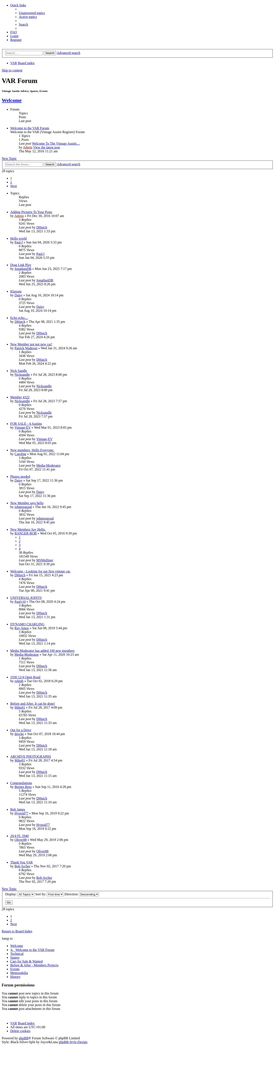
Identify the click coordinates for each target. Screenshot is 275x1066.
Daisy (18, 295)
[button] (13, 186)
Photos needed (20, 476)
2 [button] (11, 182)
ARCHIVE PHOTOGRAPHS (30, 756)
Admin (27, 147)
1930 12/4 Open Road (25, 677)
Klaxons (16, 291)
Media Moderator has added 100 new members (42, 650)
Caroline (20, 454)
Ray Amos (22, 628)
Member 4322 (19, 397)
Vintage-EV (23, 427)
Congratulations (21, 783)
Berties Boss (23, 787)
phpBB (23, 1038)
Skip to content (12, 70)
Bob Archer (22, 866)
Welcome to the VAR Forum (29, 128)
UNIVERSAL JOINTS (26, 598)
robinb (19, 681)
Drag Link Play (20, 265)
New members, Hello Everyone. (32, 450)
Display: (19, 894)
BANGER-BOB (26, 533)
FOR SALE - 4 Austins (26, 423)
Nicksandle (22, 374)
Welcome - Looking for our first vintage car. (40, 571)
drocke (19, 734)
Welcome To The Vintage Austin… (56, 143)
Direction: (81, 894)
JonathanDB (23, 269)
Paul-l (19, 242)
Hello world (18, 238)
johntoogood (23, 507)
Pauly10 (20, 601)
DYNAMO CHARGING (27, 624)
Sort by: (49, 894)
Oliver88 (21, 840)
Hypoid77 (21, 813)
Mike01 (20, 707)
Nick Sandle (18, 371)
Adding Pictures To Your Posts (31, 212)
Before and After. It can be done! (32, 703)
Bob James (17, 809)
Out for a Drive (20, 730)
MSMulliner (44, 560)
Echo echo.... (19, 318)
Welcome (12, 100)
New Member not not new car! (31, 344)
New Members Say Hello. (28, 529)
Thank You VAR (21, 862)
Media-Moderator (48, 465)
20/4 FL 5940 (19, 836)
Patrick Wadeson (26, 348)
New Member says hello (27, 503)
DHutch (41, 227)
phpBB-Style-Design (73, 1042)
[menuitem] (32, 13)
